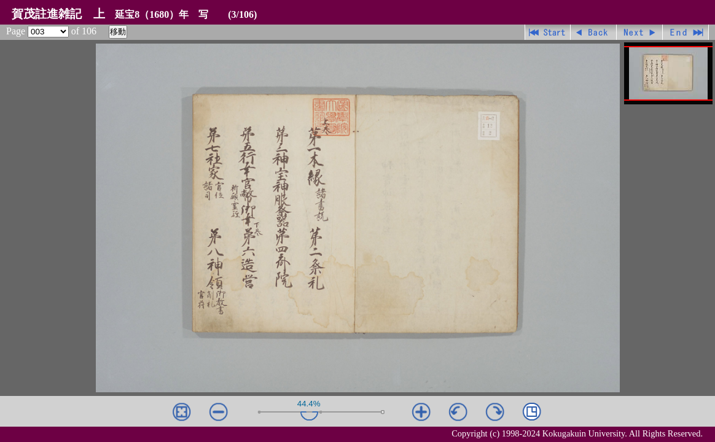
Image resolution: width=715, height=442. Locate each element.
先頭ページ (548, 32)
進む (640, 32)
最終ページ (686, 32)
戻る (594, 32)
